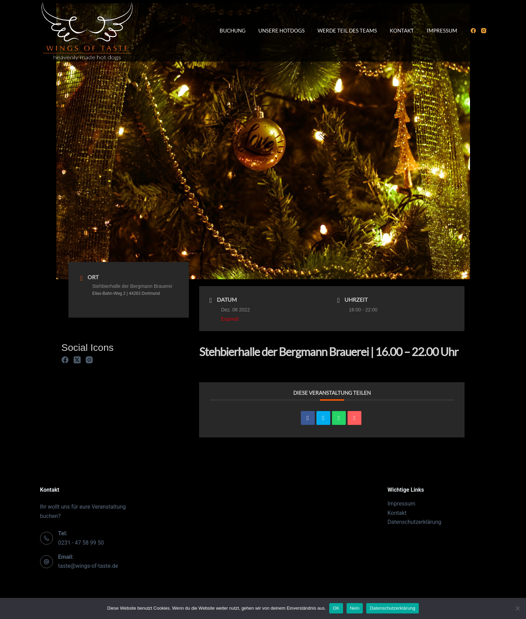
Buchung (233, 30)
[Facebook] (473, 30)
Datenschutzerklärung (415, 522)
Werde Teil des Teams (347, 30)
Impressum (442, 30)
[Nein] (517, 608)
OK (336, 608)
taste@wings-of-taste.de (88, 566)
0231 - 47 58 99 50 (81, 542)
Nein (355, 608)
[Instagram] (483, 30)
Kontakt (402, 30)
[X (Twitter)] (77, 359)
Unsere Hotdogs (281, 30)
